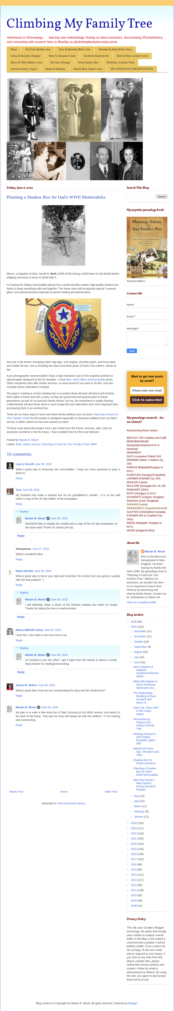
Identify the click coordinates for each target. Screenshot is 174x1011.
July (136, 657)
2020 (134, 843)
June (137, 662)
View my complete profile (141, 602)
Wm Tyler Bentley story (38, 49)
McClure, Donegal (60, 62)
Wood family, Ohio (88, 62)
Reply (19, 478)
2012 (134, 885)
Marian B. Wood (35, 518)
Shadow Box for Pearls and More (144, 762)
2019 (134, 848)
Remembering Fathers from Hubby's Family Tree (143, 724)
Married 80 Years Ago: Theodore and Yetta (146, 751)
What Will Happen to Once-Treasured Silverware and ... (145, 684)
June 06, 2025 (43, 464)
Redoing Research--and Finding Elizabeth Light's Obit (145, 738)
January (139, 816)
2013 (134, 879)
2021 (134, 838)
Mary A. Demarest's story (62, 55)
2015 (134, 869)
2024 (134, 823)
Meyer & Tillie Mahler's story (26, 62)
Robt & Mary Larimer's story (132, 55)
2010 (134, 895)
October (139, 641)
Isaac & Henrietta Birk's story (74, 49)
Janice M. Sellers (26, 685)
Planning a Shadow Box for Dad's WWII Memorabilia (145, 771)
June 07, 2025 (40, 548)
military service (31, 444)
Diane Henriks (24, 570)
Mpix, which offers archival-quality (85, 379)
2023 (134, 828)
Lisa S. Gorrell (25, 464)
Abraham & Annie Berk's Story (115, 49)
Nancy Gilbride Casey (29, 629)
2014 (134, 874)
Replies (24, 511)
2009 (134, 900)
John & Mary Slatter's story (88, 69)
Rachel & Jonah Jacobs (96, 55)
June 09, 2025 (59, 518)
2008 (134, 905)
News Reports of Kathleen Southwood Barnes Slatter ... (145, 671)
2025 (134, 626)
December (140, 631)
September (141, 646)
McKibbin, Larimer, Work (120, 62)
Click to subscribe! (147, 400)
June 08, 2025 (42, 570)
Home (14, 49)
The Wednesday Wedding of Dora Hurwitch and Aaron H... (144, 697)
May (137, 795)
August (138, 651)
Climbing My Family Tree (79, 24)
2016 (134, 864)
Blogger (132, 1003)
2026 (134, 621)
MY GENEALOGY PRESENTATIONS (132, 69)
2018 (134, 854)
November (140, 636)
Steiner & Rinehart (55, 69)
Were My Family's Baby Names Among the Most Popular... (144, 784)
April (137, 801)
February (139, 811)
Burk (18, 444)
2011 (134, 890)
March (138, 806)
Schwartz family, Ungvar (24, 69)
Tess (19, 489)
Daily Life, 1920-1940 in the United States (145, 711)
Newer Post (16, 791)
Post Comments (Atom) (71, 803)
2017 (134, 859)
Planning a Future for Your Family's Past (65, 444)
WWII (93, 444)
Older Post (111, 791)
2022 (134, 833)
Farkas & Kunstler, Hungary (26, 55)
